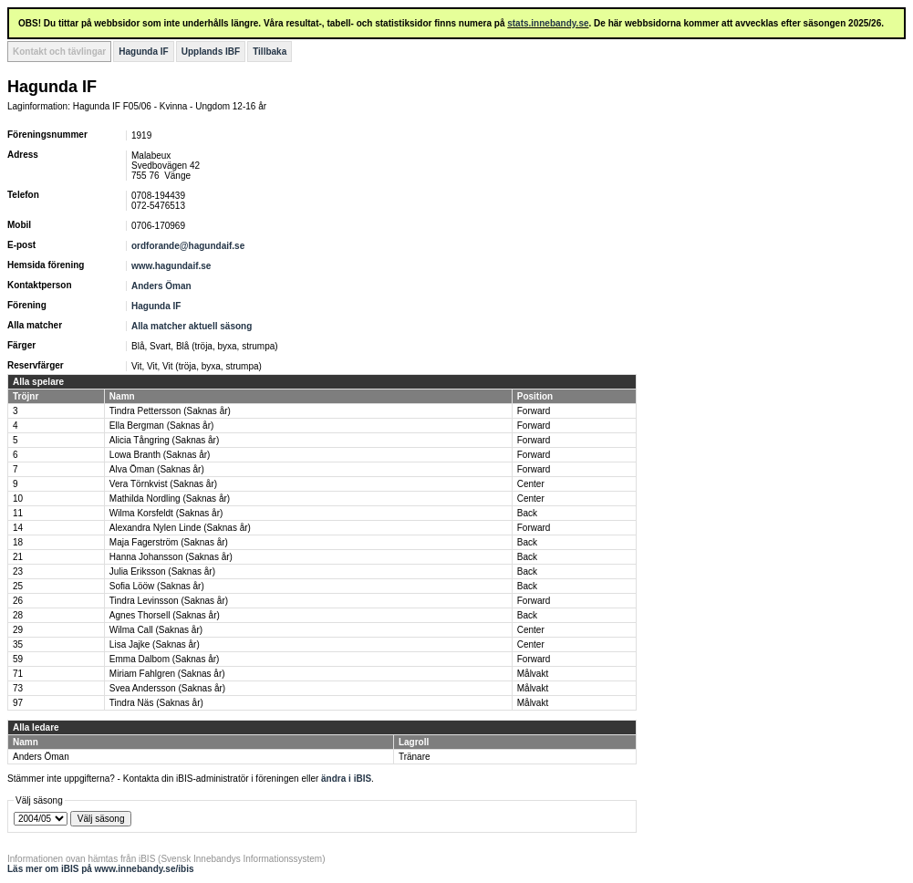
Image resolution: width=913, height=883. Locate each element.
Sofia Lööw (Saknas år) (156, 586)
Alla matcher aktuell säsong (191, 326)
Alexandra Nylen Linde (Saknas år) (180, 528)
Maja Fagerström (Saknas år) (168, 542)
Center (531, 484)
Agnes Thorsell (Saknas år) (164, 615)
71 (18, 674)
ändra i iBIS (346, 779)
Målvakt (532, 674)
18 (18, 542)
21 (18, 557)
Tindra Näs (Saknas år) (156, 703)
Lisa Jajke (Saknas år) (154, 644)
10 (18, 498)
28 (18, 615)
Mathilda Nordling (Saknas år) (169, 498)
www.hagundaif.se (171, 266)
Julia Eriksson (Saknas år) (162, 571)
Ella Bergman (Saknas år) (161, 426)
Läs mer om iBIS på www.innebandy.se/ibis (100, 869)
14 (18, 528)
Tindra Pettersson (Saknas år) (170, 411)
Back (527, 513)
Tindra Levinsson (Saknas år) (168, 601)
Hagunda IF (143, 52)
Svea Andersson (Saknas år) (167, 688)
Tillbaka (269, 52)
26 (18, 601)
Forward (534, 411)
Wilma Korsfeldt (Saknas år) (166, 513)
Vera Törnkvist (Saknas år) (163, 484)
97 (18, 703)
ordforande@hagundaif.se (187, 246)
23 (18, 571)
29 (18, 630)
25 (18, 586)
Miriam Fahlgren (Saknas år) (167, 674)
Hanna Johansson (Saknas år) (171, 557)
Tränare (415, 757)
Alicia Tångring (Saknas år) (164, 440)
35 (18, 644)
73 (18, 688)
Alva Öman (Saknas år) (156, 469)
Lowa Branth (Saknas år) (160, 455)
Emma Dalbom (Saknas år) (164, 659)
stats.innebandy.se (547, 23)
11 (18, 513)
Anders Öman (161, 286)
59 (18, 659)
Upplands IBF (211, 52)
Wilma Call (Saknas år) (155, 630)
